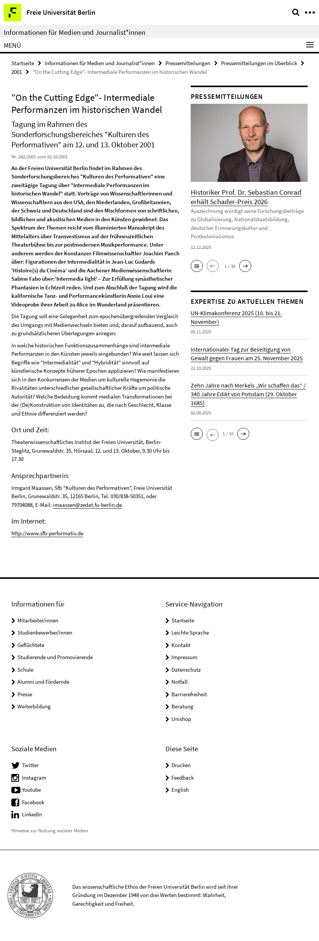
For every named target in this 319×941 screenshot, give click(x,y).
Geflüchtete (30, 645)
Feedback (182, 777)
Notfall (179, 681)
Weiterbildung (34, 706)
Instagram (34, 777)
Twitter (30, 765)
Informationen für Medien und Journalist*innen (74, 32)
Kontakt (180, 645)
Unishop (181, 718)
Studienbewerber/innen (44, 632)
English (180, 789)
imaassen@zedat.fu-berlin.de (87, 504)
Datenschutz (186, 669)
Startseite (22, 63)
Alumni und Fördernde (43, 681)
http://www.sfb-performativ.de (47, 533)
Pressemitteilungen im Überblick (259, 63)
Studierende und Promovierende (55, 657)
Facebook (33, 802)
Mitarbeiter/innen (37, 620)
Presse (24, 694)
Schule (25, 669)
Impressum (184, 657)
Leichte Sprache (190, 632)
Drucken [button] (181, 765)
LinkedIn (32, 814)
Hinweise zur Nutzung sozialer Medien (49, 830)
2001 (16, 71)
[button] (197, 266)
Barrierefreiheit (189, 694)
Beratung (182, 706)
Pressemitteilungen (187, 63)
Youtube (31, 789)
